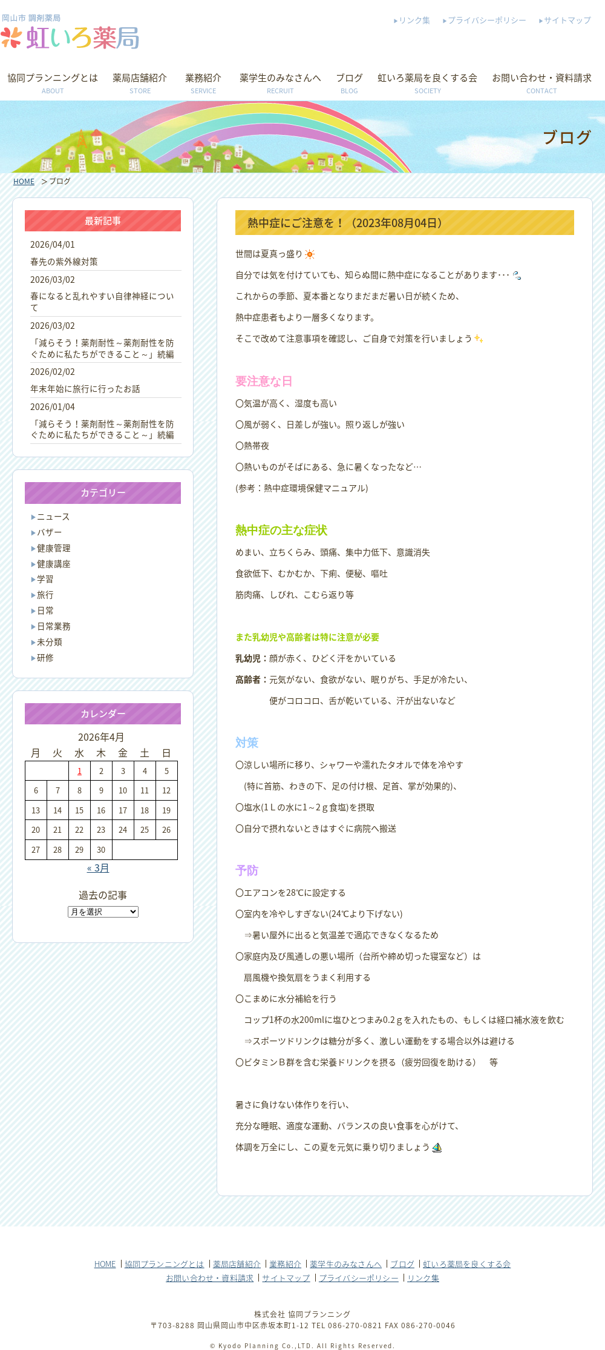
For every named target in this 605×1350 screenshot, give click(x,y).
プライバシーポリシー (487, 19)
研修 (45, 657)
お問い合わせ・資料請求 (542, 84)
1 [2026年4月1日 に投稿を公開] (79, 770)
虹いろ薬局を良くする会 (427, 84)
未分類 (49, 641)
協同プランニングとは (52, 84)
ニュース (53, 516)
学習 (45, 578)
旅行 (45, 594)
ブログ (349, 84)
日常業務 (54, 626)
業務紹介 (203, 84)
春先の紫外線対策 (64, 261)
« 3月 (98, 867)
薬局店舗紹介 (140, 84)
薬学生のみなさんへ (280, 84)
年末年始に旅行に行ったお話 (85, 388)
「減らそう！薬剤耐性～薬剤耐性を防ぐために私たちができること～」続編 (102, 348)
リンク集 (414, 19)
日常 (45, 610)
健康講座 (54, 563)
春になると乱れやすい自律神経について (102, 301)
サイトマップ (567, 19)
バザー (49, 532)
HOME (23, 181)
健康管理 (54, 547)
